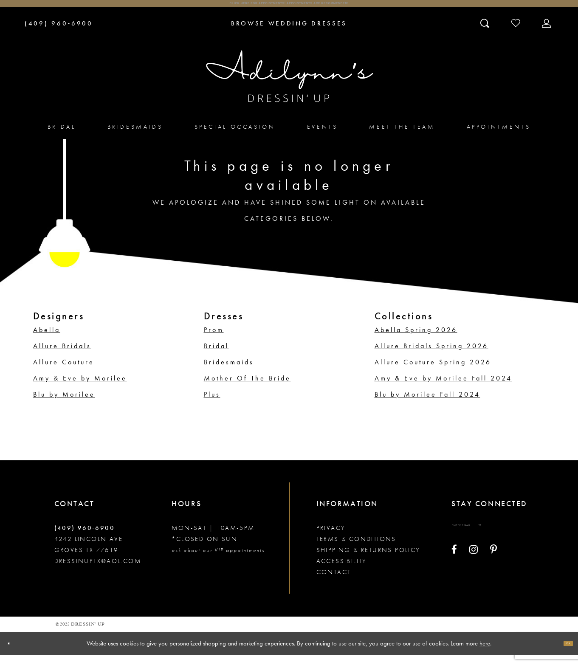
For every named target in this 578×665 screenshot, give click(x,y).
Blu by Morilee (64, 404)
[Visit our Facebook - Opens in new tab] (454, 568)
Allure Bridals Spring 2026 (431, 355)
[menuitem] (62, 136)
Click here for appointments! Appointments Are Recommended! (288, 8)
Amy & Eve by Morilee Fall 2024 (443, 387)
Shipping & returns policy (368, 559)
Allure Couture (63, 371)
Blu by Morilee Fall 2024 (427, 404)
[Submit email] (518, 539)
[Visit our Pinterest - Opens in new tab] (493, 568)
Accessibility (341, 570)
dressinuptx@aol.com (97, 570)
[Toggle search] (485, 32)
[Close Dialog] (14, 653)
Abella (46, 339)
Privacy (331, 537)
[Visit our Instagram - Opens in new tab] (473, 568)
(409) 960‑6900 (84, 537)
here (484, 652)
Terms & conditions (356, 548)
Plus (212, 404)
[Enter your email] (487, 539)
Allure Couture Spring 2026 (433, 371)
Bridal (216, 355)
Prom (214, 339)
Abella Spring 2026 (416, 339)
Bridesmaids (229, 371)
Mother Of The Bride (247, 387)
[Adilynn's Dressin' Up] (289, 86)
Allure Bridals (62, 355)
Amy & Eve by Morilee (80, 387)
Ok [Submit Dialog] (563, 653)
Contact (333, 582)
